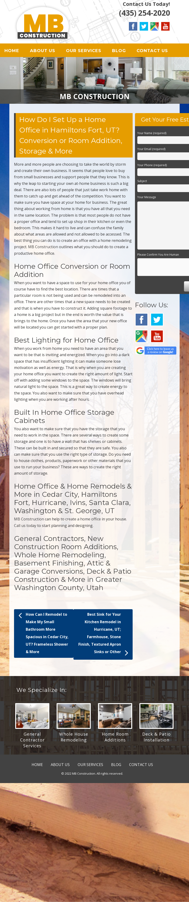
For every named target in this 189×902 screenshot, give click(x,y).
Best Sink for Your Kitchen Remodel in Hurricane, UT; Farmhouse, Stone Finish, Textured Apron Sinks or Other (103, 636)
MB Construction (43, 248)
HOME (11, 51)
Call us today (25, 527)
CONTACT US (152, 51)
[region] (94, 82)
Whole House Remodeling (73, 738)
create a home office (83, 520)
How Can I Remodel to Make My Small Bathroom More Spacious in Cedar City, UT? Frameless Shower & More (43, 634)
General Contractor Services (32, 741)
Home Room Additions (115, 738)
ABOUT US (42, 51)
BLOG (119, 51)
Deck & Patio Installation (156, 738)
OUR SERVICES (83, 51)
